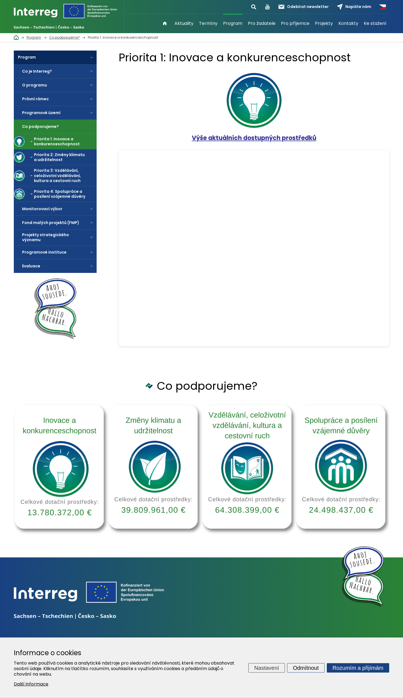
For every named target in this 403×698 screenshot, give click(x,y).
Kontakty (348, 23)
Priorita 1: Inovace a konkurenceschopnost (57, 141)
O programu (34, 85)
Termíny (208, 23)
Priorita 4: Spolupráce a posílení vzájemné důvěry (59, 194)
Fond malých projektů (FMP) (50, 222)
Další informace (31, 684)
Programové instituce (44, 252)
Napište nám (354, 7)
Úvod (165, 23)
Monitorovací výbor (42, 209)
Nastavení (266, 668)
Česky (382, 7)
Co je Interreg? (37, 71)
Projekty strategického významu (45, 237)
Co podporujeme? (40, 126)
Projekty (324, 23)
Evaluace (31, 266)
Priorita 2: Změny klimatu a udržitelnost (59, 157)
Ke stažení (375, 23)
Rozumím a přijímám (358, 668)
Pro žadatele (261, 23)
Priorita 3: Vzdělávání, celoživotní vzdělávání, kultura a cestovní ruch (57, 175)
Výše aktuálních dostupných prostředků (254, 138)
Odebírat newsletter (304, 6)
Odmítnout (306, 668)
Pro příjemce (295, 23)
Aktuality (183, 23)
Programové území (41, 112)
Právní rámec (35, 99)
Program (232, 23)
